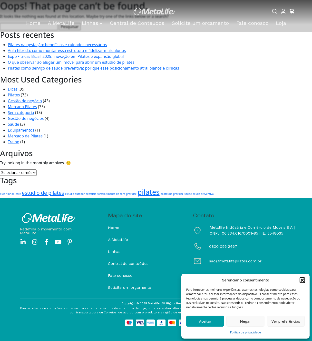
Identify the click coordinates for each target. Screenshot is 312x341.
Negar (245, 321)
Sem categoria (21, 112)
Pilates (14, 95)
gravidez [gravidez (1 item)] (131, 194)
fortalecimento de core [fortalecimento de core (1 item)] (111, 194)
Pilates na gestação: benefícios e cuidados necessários (57, 44)
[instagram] (35, 242)
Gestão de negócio (25, 100)
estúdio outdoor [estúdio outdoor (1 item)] (75, 194)
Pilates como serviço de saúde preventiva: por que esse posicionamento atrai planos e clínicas (93, 68)
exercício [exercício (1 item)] (91, 194)
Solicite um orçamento (129, 287)
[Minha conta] (283, 11)
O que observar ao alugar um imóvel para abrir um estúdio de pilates (71, 62)
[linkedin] (23, 242)
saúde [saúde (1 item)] (188, 194)
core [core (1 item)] (18, 194)
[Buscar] (274, 11)
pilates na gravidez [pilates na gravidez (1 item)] (172, 194)
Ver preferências (286, 321)
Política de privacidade (245, 332)
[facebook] (46, 242)
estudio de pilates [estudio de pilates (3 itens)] (43, 192)
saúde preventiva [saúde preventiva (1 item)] (203, 194)
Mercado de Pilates (25, 136)
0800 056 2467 (223, 246)
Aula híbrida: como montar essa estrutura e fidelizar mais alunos (67, 50)
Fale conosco (120, 275)
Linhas (114, 251)
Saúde (13, 124)
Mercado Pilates (22, 106)
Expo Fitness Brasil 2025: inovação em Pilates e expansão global (66, 56)
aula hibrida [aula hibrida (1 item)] (7, 194)
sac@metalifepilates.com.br (235, 261)
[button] (302, 280)
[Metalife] (154, 12)
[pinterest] (70, 242)
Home (113, 227)
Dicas (13, 89)
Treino (13, 142)
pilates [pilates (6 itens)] (148, 192)
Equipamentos (21, 130)
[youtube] (58, 242)
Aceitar (205, 321)
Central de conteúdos (128, 263)
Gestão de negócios (26, 118)
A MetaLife (118, 239)
